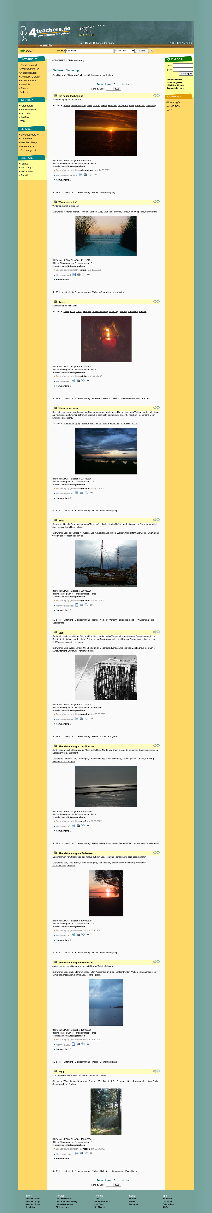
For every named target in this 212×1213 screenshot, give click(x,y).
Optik (155, 1081)
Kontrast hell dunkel (73, 536)
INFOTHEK (27, 99)
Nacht (79, 311)
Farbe (125, 212)
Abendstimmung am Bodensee (75, 853)
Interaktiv (25, 84)
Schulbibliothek (28, 109)
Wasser (72, 648)
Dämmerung (151, 212)
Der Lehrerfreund (102, 1201)
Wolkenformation (133, 533)
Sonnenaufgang (78, 105)
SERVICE (26, 128)
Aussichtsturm (102, 972)
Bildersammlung (29, 80)
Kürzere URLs (28, 138)
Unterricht (68, 192)
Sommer (93, 1081)
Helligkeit (87, 311)
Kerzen (145, 398)
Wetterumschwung (68, 408)
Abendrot (71, 865)
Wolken (96, 105)
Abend (125, 758)
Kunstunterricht (59, 651)
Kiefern (72, 1081)
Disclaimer (168, 1201)
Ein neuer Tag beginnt (70, 96)
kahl (111, 212)
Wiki (23, 121)
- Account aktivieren (175, 88)
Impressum (168, 1199)
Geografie (105, 292)
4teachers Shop (33, 1199)
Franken (84, 212)
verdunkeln (57, 536)
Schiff (93, 533)
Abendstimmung (100, 311)
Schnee (93, 212)
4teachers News (33, 1204)
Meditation (140, 105)
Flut (74, 758)
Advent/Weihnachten (130, 398)
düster (145, 533)
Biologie (104, 1171)
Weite (104, 105)
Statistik (25, 175)
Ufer (85, 648)
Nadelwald (82, 1081)
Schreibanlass (59, 865)
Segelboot (68, 533)
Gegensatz (105, 648)
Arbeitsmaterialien (30, 69)
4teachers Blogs (29, 142)
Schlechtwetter (123, 972)
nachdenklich (117, 863)
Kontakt (24, 163)
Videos (24, 92)
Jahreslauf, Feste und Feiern (105, 398)
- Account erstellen (174, 79)
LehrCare (98, 1204)
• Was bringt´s (172, 102)
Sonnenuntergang (71, 423)
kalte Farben (95, 975)
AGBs (165, 1207)
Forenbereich (27, 105)
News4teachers (29, 146)
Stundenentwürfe (29, 65)
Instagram (133, 1204)
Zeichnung (137, 648)
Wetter (95, 192)
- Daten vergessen (174, 82)
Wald (61, 1072)
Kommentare (62, 180)
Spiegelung (125, 648)
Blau (112, 972)
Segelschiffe (58, 623)
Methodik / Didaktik (30, 76)
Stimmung (151, 105)
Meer (89, 105)
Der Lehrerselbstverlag (66, 1201)
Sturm (98, 423)
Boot (61, 520)
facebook (133, 1199)
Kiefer (112, 1081)
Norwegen (85, 533)
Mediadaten (27, 171)
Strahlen (72, 1084)
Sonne (66, 105)
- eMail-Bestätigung (175, 85)
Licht (72, 311)
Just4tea (25, 117)
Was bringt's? (27, 167)
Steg (60, 632)
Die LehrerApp (62, 1207)
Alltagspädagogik (29, 73)
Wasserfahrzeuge (146, 620)
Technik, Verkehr (99, 620)
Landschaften (118, 292)
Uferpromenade (82, 972)
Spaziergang (69, 761)
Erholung (149, 758)
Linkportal (26, 113)
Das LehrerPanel (63, 1199)
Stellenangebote (29, 150)
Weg (100, 212)
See (65, 863)
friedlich (106, 863)
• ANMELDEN (172, 106)
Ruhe (131, 105)
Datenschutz (168, 1204)
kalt (140, 972)
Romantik (112, 105)
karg (142, 212)
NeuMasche (99, 1207)
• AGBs (169, 110)
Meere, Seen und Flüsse (123, 843)
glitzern (133, 758)
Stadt (71, 972)
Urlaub (141, 758)
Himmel (117, 212)
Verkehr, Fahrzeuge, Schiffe (122, 620)
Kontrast (115, 648)
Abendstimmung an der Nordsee (76, 746)
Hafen (113, 533)
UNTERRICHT (29, 59)
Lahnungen (83, 758)
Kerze (61, 302)
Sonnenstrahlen (59, 1084)
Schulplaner (31, 1207)
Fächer (95, 292)
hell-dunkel (93, 648)
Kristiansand (103, 533)
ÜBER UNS (27, 157)
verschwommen (86, 651)
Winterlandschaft (67, 202)
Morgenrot (123, 105)
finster (135, 423)
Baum (76, 863)
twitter (132, 1201)
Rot (100, 863)
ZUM (96, 1199)
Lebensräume (116, 1171)
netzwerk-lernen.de (65, 1204)
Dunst (106, 1081)
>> (127, 84)
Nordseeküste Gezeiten (148, 843)
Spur (105, 212)
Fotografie (112, 736)
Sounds (24, 88)
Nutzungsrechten (76, 166)
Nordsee (67, 758)
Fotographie (149, 648)
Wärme (123, 311)
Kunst (103, 736)
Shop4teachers (30, 134)
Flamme (143, 311)
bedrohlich (126, 423)
